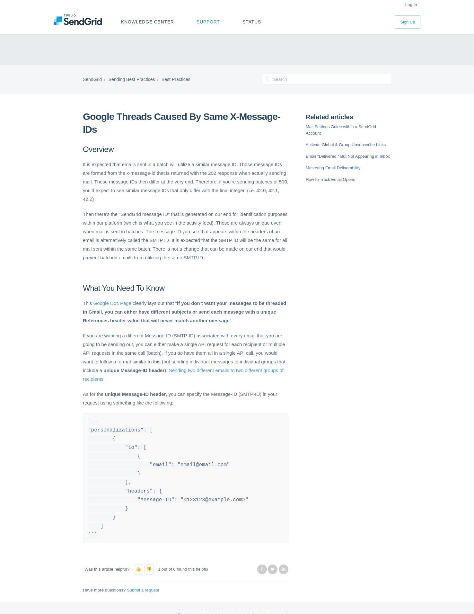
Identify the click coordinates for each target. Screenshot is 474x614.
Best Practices (176, 79)
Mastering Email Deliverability (333, 167)
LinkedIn (283, 569)
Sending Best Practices (132, 79)
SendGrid (92, 79)
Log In (411, 4)
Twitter (272, 569)
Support (208, 22)
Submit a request (143, 590)
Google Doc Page (112, 303)
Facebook (262, 569)
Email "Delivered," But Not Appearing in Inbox (348, 156)
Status (251, 22)
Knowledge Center (147, 22)
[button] (138, 569)
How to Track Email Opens (330, 179)
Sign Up (407, 22)
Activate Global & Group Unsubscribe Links (346, 144)
